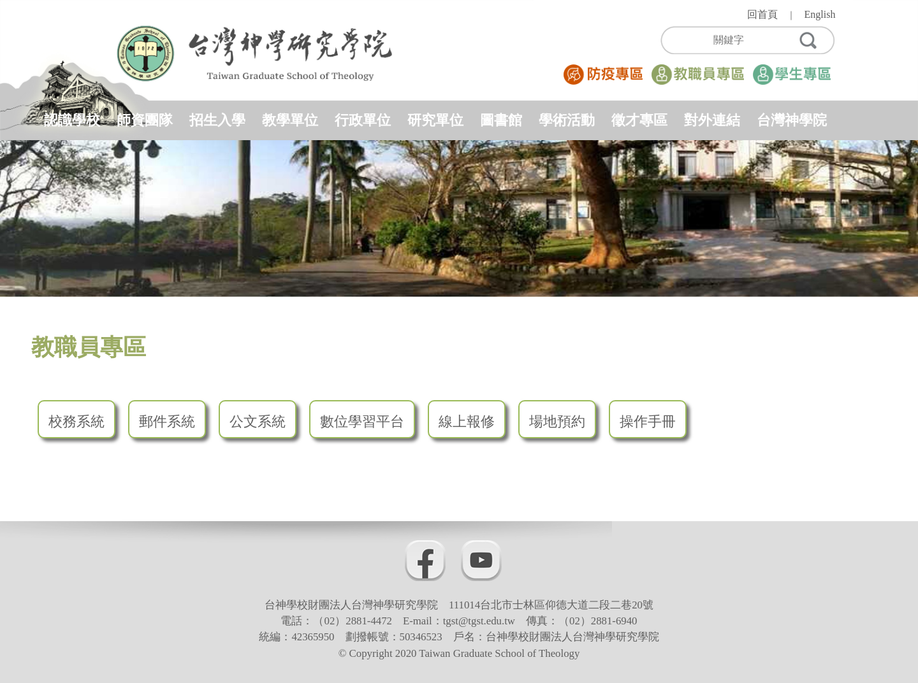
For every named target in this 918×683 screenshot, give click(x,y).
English (820, 14)
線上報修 (467, 421)
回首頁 (762, 14)
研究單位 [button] (435, 120)
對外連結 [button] (712, 120)
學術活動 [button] (567, 120)
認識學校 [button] (72, 120)
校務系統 (76, 421)
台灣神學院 (792, 120)
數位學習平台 (362, 421)
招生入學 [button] (217, 120)
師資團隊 (145, 120)
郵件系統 (167, 421)
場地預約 (557, 421)
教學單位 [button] (290, 120)
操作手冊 (648, 421)
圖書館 (501, 120)
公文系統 (257, 421)
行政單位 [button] (363, 120)
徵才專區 (639, 120)
